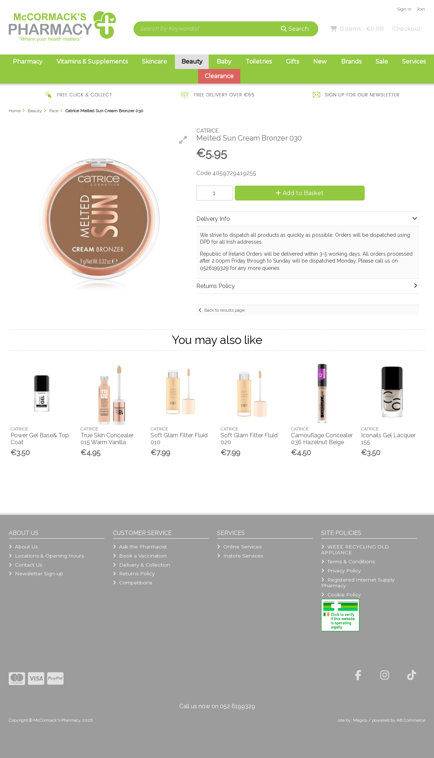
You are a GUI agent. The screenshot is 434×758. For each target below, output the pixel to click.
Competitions (132, 582)
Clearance (219, 76)
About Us (23, 547)
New (320, 61)
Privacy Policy (341, 570)
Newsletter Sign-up (36, 573)
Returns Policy (134, 573)
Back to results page (224, 310)
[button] (183, 140)
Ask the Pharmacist (140, 547)
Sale (382, 61)
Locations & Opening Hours (46, 556)
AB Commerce (411, 720)
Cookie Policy (341, 594)
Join (421, 9)
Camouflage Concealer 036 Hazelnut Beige (322, 439)
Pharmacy (27, 61)
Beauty (191, 61)
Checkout (406, 28)
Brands (351, 61)
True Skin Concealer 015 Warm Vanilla (107, 439)
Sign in (404, 9)
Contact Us (25, 565)
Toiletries (259, 61)
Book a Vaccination (140, 556)
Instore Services (240, 556)
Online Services (239, 547)
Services (414, 61)
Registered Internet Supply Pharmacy (357, 582)
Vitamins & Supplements (92, 61)
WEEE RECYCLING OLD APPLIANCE (355, 549)
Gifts (292, 61)
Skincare (154, 61)
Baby (224, 61)
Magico (360, 720)
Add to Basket (300, 193)
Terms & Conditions (348, 561)
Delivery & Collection (141, 565)
